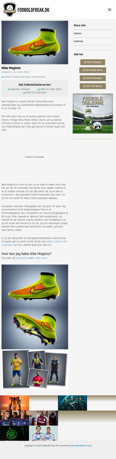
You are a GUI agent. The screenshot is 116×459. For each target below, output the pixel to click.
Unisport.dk (22, 258)
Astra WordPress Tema (81, 445)
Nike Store (41, 258)
